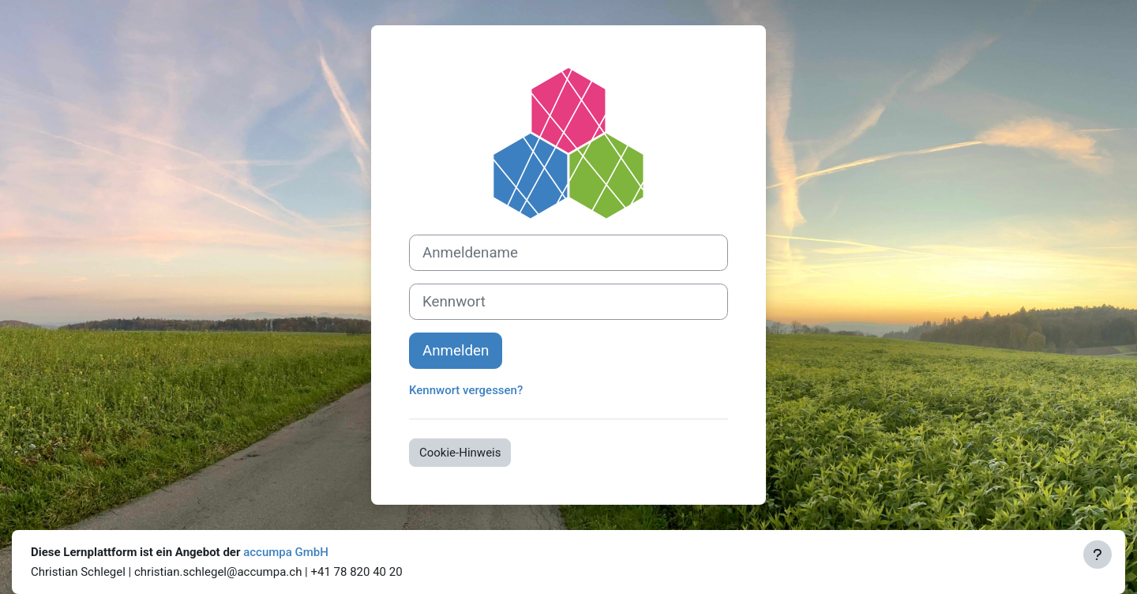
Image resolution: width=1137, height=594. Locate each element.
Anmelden (455, 350)
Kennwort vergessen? (466, 390)
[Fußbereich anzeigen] (1097, 554)
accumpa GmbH (285, 552)
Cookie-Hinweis (460, 453)
